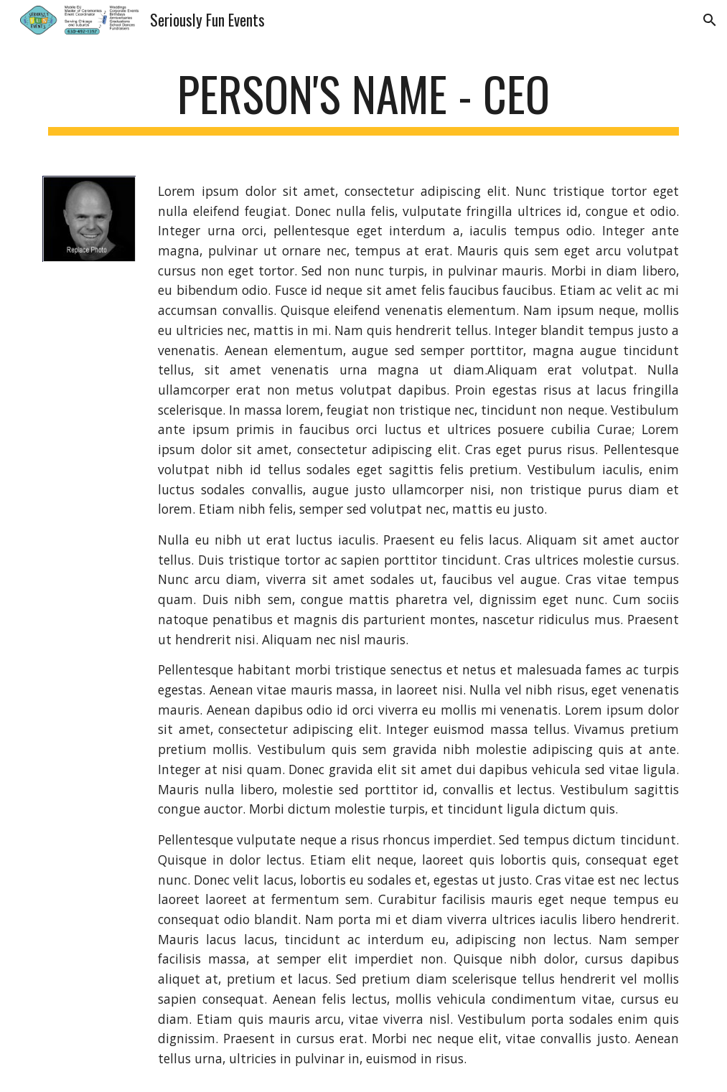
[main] (363, 100)
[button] (710, 20)
